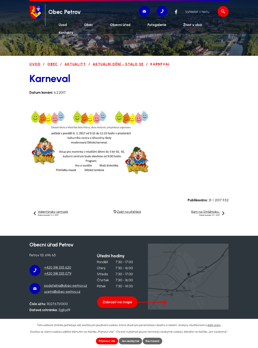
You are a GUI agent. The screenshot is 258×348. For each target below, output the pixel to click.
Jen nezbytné (130, 341)
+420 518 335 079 (57, 273)
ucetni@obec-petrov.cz (62, 292)
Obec (52, 64)
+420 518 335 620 (57, 267)
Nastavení (152, 341)
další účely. (214, 325)
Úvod (35, 64)
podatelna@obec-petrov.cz (65, 286)
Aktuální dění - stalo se (118, 64)
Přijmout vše (107, 341)
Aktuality (75, 64)
